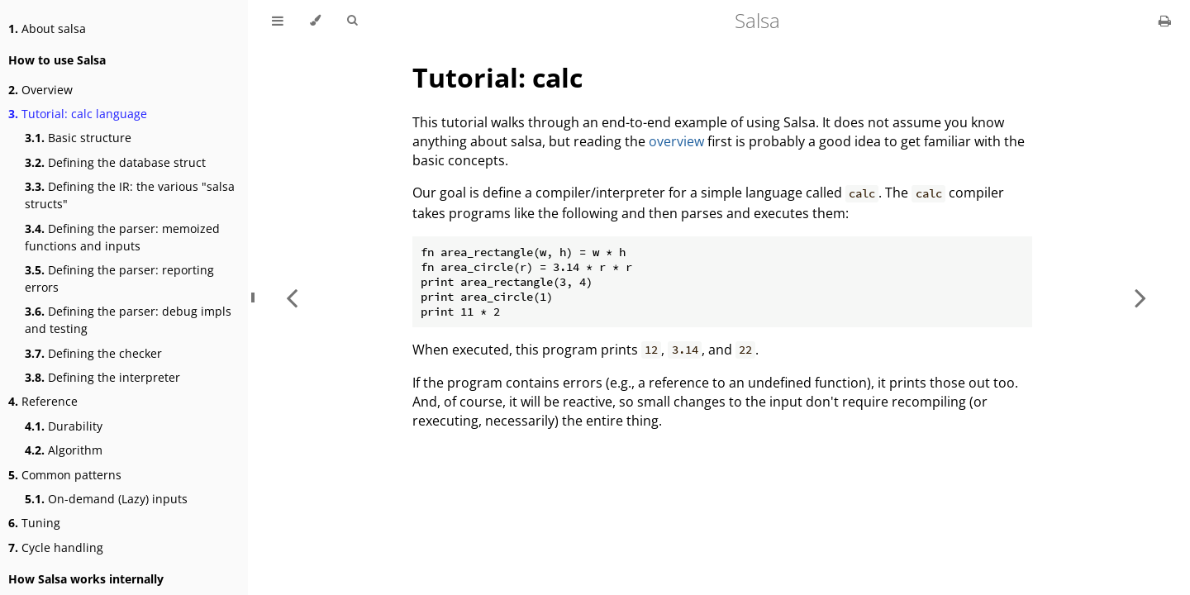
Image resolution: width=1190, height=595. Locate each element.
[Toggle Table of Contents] (278, 20)
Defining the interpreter (102, 377)
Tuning (34, 523)
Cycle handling (55, 547)
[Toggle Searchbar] (352, 20)
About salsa (47, 28)
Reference (43, 401)
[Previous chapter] (292, 297)
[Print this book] (1165, 21)
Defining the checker (93, 353)
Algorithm (63, 450)
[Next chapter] (1140, 297)
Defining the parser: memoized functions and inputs (122, 237)
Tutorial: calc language (77, 113)
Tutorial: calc (497, 77)
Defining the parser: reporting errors (119, 278)
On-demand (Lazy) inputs (106, 499)
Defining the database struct (115, 162)
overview (676, 141)
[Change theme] (315, 20)
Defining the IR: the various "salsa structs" (130, 195)
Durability (63, 426)
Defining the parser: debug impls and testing (128, 319)
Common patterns (64, 475)
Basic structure (78, 137)
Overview (40, 90)
